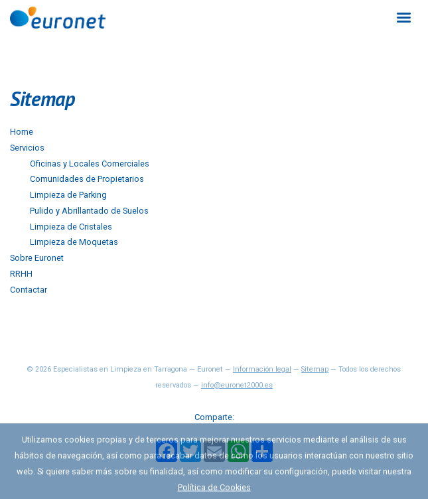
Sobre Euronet (37, 258)
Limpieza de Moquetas (74, 242)
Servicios (27, 148)
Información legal (262, 369)
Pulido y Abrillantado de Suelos (89, 211)
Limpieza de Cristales (71, 227)
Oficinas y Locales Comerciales (89, 164)
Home (21, 132)
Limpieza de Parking (68, 195)
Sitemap (314, 369)
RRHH (21, 274)
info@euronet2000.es (237, 385)
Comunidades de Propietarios (87, 179)
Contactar (28, 290)
